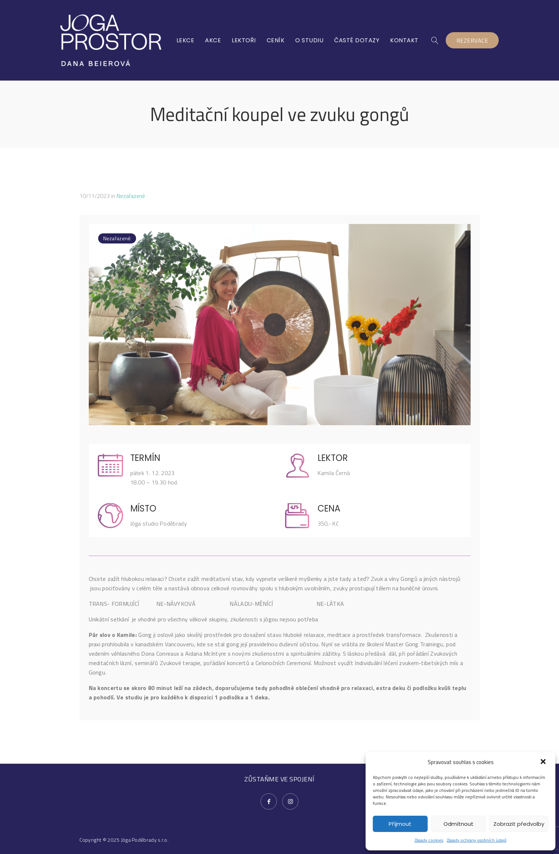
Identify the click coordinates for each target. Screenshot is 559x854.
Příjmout (400, 824)
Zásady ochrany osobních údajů (476, 840)
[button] (544, 762)
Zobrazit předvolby (518, 824)
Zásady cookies (429, 840)
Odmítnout (458, 824)
